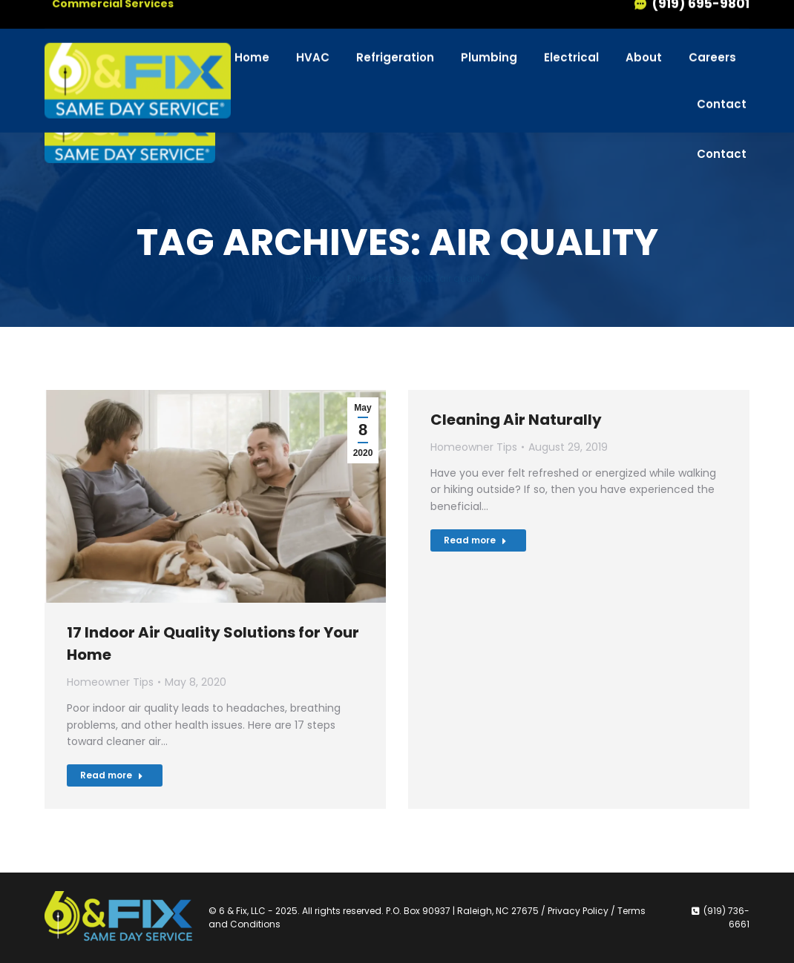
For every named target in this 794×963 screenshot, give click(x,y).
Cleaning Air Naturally (516, 419)
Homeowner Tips (110, 682)
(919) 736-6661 (684, 25)
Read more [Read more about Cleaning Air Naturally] (475, 540)
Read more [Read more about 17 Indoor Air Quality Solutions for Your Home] (111, 775)
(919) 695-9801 (691, 53)
